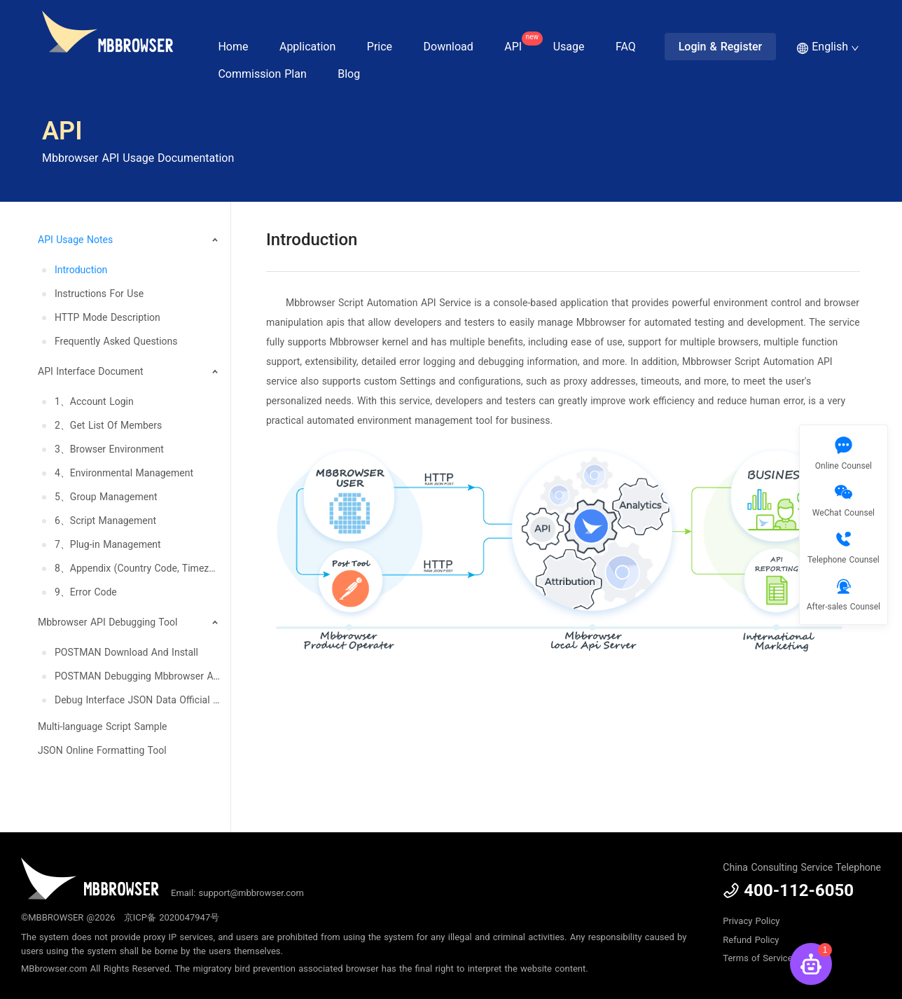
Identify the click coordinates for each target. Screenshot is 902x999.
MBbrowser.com (54, 968)
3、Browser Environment (109, 449)
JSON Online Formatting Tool (102, 750)
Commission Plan (262, 74)
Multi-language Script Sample (102, 726)
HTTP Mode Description (107, 317)
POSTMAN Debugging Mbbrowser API (137, 676)
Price (379, 46)
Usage (569, 46)
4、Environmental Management (124, 472)
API (520, 42)
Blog (349, 74)
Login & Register (721, 46)
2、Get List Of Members (108, 425)
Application (307, 46)
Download (448, 46)
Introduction (81, 269)
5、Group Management (106, 496)
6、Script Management (105, 520)
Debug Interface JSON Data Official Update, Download (137, 699)
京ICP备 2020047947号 (171, 917)
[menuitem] (125, 290)
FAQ (626, 46)
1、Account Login (94, 401)
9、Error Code (86, 592)
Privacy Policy (751, 921)
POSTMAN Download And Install (126, 652)
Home (233, 46)
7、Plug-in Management (108, 544)
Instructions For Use (99, 293)
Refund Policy (751, 940)
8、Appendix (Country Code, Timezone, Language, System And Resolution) (137, 568)
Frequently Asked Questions (116, 341)
